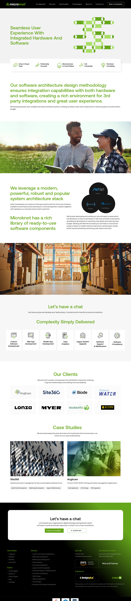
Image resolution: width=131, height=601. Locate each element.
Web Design (36, 576)
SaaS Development (39, 579)
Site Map (12, 582)
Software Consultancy (40, 573)
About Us (12, 573)
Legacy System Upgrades (41, 568)
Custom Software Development (43, 554)
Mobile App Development (41, 559)
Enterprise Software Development (44, 584)
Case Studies (13, 576)
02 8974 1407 (79, 554)
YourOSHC (12, 562)
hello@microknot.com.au (83, 556)
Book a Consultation (115, 4)
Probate (11, 559)
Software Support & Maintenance (44, 570)
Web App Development (40, 556)
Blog (10, 579)
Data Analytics (37, 562)
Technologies (13, 571)
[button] (54, 530)
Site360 (11, 556)
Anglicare (12, 554)
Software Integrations (40, 565)
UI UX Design (36, 581)
